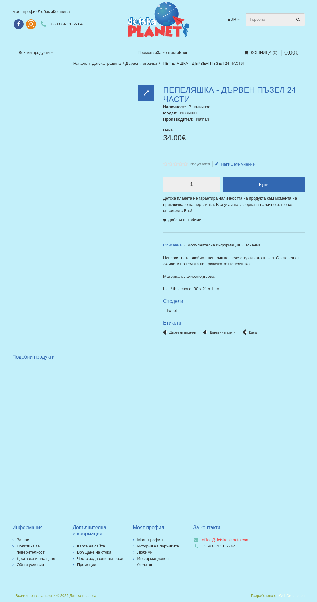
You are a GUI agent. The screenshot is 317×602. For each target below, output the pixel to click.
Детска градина (106, 63)
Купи (264, 184)
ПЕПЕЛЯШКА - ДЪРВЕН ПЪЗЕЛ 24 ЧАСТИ (203, 63)
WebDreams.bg (292, 596)
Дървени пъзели (223, 332)
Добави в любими (184, 220)
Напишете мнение (235, 164)
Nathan (202, 119)
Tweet (171, 310)
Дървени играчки (141, 63)
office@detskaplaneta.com (225, 540)
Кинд (253, 332)
